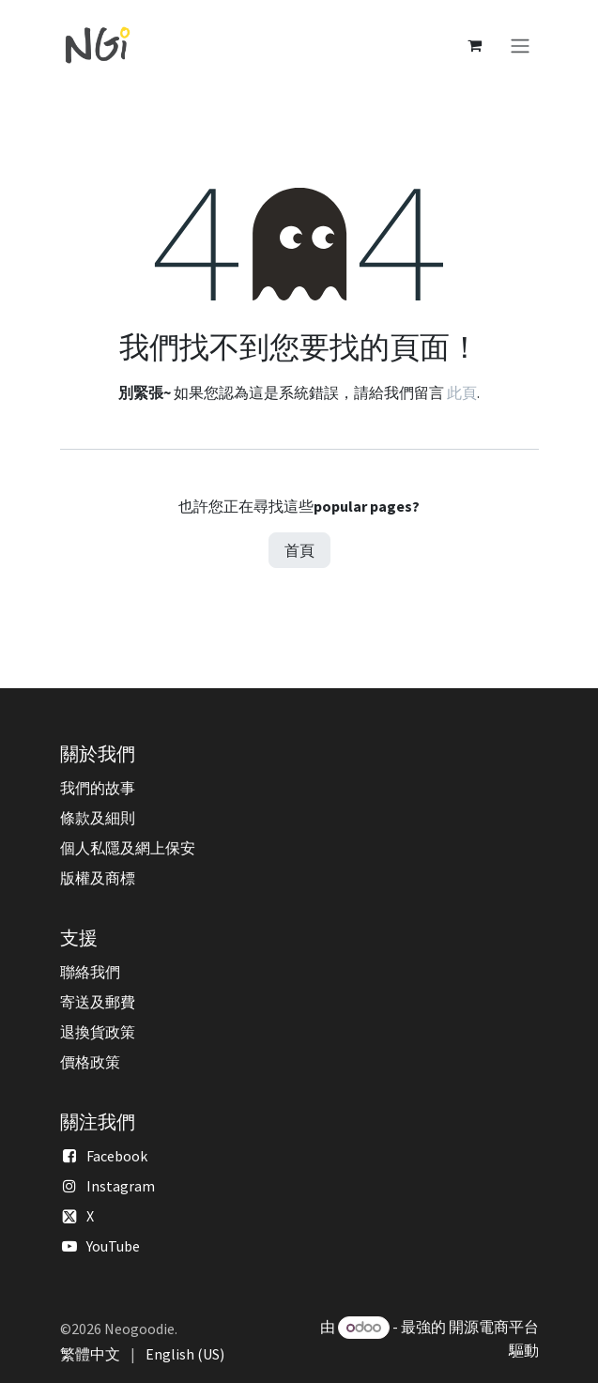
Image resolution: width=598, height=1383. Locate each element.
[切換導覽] (520, 45)
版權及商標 (97, 877)
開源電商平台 (494, 1326)
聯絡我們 (90, 971)
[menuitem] (90, 1354)
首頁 (299, 550)
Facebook (116, 1155)
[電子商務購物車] (475, 45)
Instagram (120, 1185)
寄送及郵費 (97, 1001)
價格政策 (90, 1062)
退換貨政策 (97, 1031)
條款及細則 (97, 817)
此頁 (462, 392)
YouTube (113, 1246)
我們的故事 (97, 787)
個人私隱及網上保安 (127, 847)
